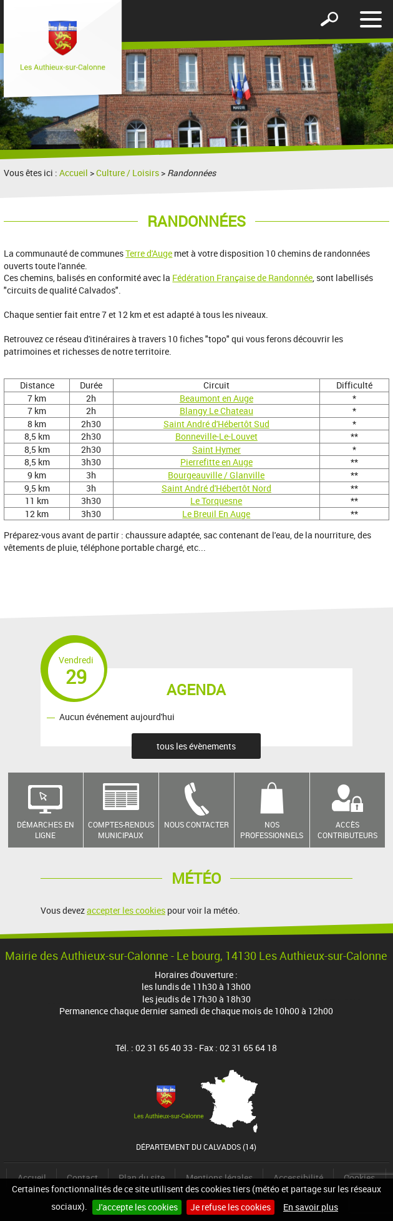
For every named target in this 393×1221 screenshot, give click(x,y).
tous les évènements (196, 746)
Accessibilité (298, 1178)
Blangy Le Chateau (216, 411)
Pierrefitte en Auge (216, 462)
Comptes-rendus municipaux (121, 829)
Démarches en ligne (45, 829)
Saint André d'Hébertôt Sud (216, 424)
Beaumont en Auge (216, 398)
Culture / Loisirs (127, 173)
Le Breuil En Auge (216, 514)
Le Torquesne (216, 501)
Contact (82, 1178)
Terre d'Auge (148, 253)
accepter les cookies (126, 910)
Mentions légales (219, 1178)
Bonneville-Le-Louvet (216, 436)
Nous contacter (196, 824)
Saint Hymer (216, 449)
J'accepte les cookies (137, 1207)
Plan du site (142, 1178)
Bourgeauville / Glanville (216, 475)
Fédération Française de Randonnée (242, 278)
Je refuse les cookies (230, 1207)
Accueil (73, 173)
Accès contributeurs (347, 829)
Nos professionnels (271, 829)
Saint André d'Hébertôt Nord (216, 488)
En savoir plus (310, 1207)
